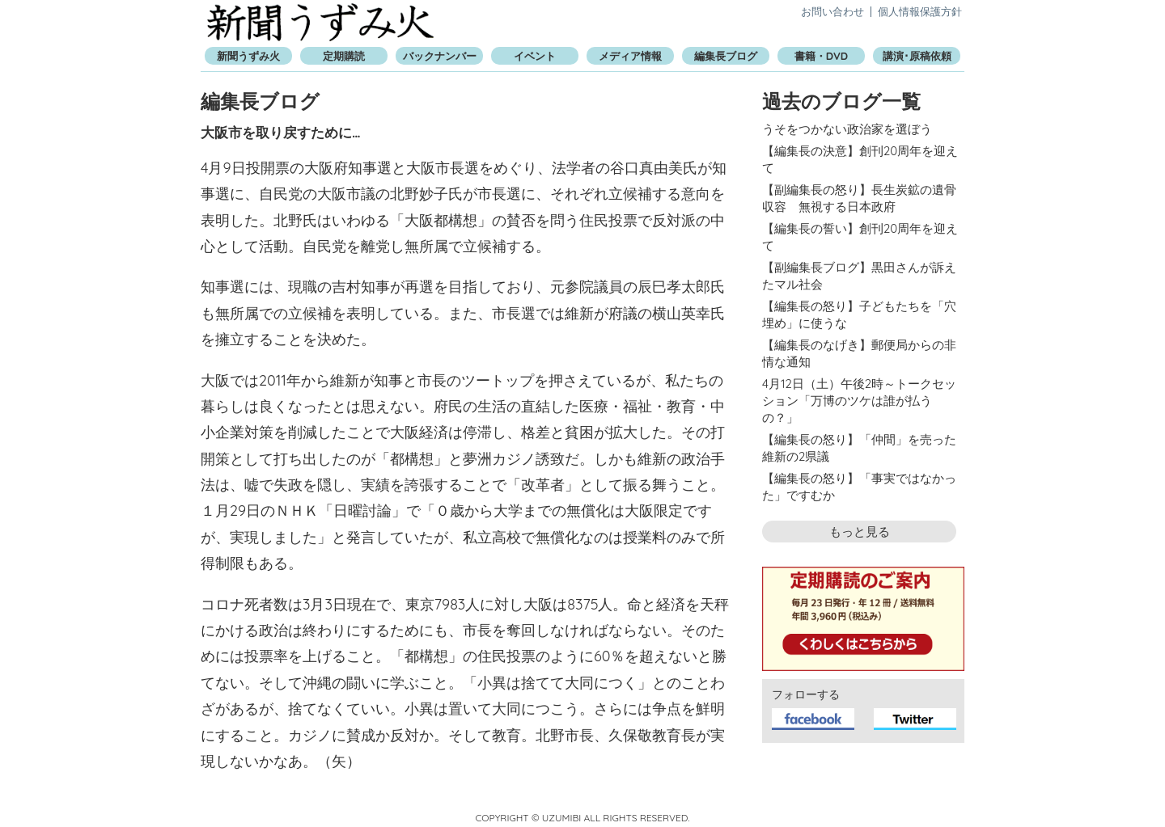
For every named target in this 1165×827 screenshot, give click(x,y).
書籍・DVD (821, 55)
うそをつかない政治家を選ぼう (847, 129)
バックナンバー (440, 55)
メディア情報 (630, 55)
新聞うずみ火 (320, 22)
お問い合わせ (832, 11)
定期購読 (344, 55)
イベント (535, 55)
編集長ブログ (725, 55)
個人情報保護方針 (920, 11)
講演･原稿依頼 (917, 55)
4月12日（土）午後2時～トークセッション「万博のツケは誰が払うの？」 (859, 400)
